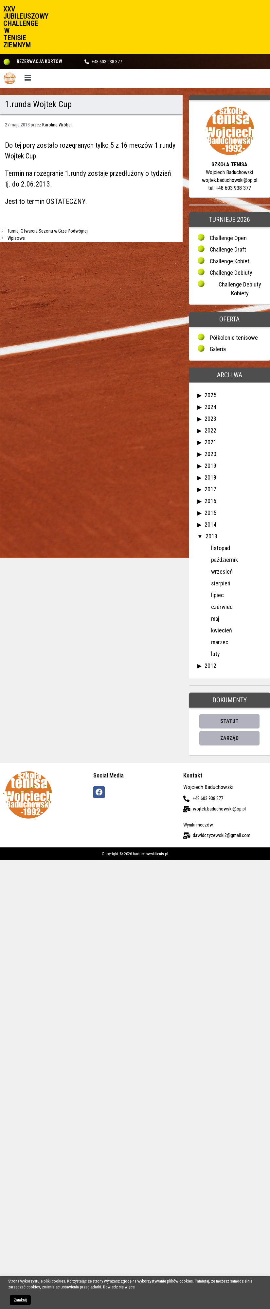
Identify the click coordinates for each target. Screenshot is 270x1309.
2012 (210, 665)
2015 (210, 512)
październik (224, 559)
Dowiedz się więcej (119, 1286)
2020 (210, 453)
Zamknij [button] (20, 1300)
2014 (210, 524)
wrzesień (222, 571)
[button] (27, 79)
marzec (219, 642)
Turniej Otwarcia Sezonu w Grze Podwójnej (48, 231)
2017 (210, 489)
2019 (210, 465)
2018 (210, 477)
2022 (210, 430)
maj (215, 618)
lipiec (217, 595)
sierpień (220, 583)
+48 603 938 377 (107, 62)
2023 (210, 418)
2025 (210, 395)
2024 (210, 406)
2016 (210, 501)
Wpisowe (16, 238)
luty (215, 653)
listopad (220, 548)
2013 (211, 536)
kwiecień (221, 630)
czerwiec (222, 606)
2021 (210, 442)
